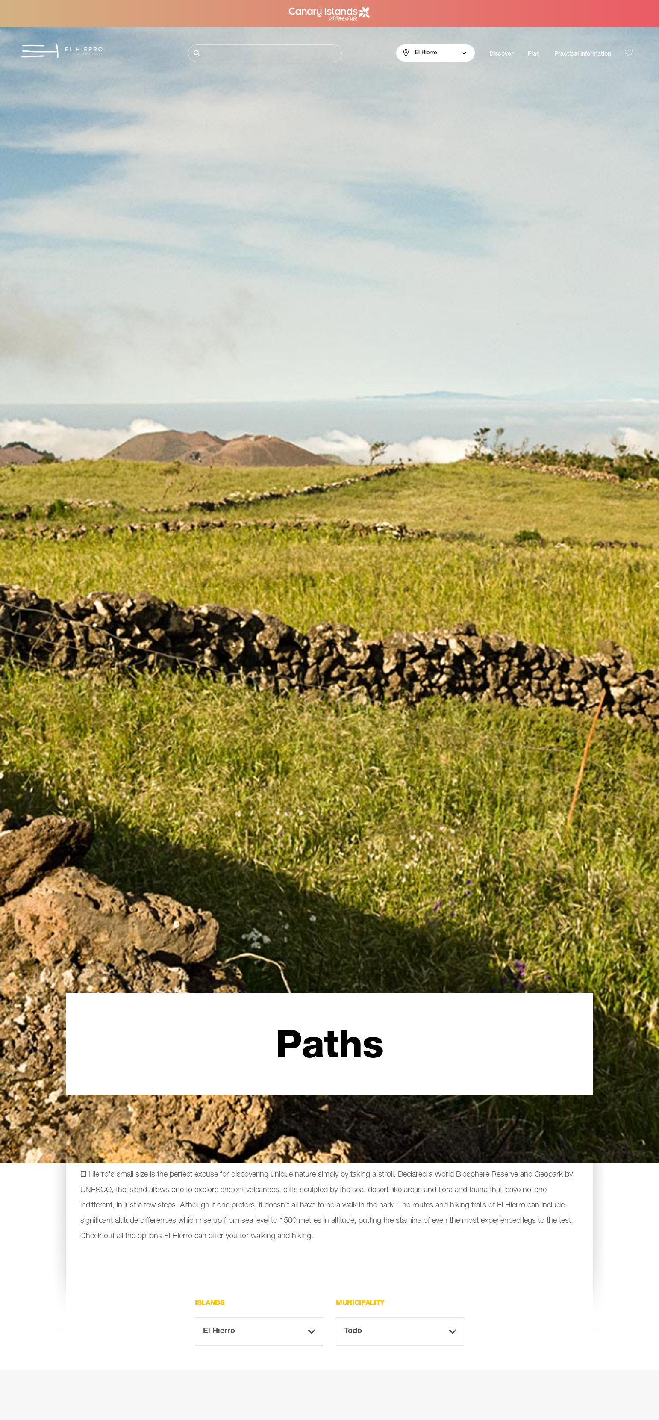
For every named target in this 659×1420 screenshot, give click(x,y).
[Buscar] (265, 53)
